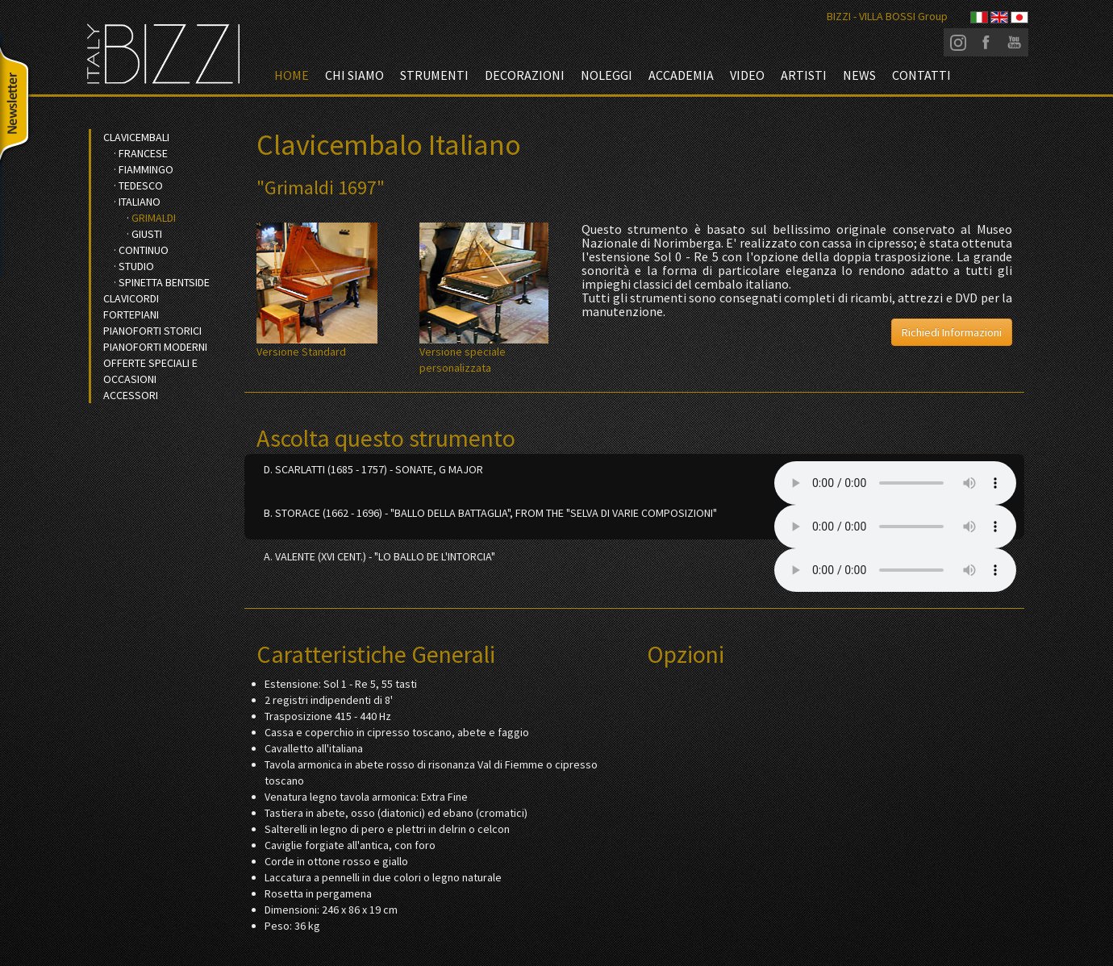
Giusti (146, 234)
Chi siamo (354, 75)
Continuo (144, 250)
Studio (136, 266)
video (747, 75)
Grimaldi (153, 217)
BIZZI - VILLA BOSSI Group (887, 16)
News (859, 75)
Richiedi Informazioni (952, 332)
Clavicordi (131, 298)
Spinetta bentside (164, 282)
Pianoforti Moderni (155, 346)
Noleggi (606, 75)
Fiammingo (146, 169)
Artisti (804, 75)
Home (291, 75)
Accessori (130, 395)
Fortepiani (131, 314)
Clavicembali (136, 137)
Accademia (681, 75)
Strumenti (434, 75)
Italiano (139, 201)
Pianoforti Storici (152, 330)
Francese (143, 153)
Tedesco (141, 185)
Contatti (921, 75)
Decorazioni (525, 75)
